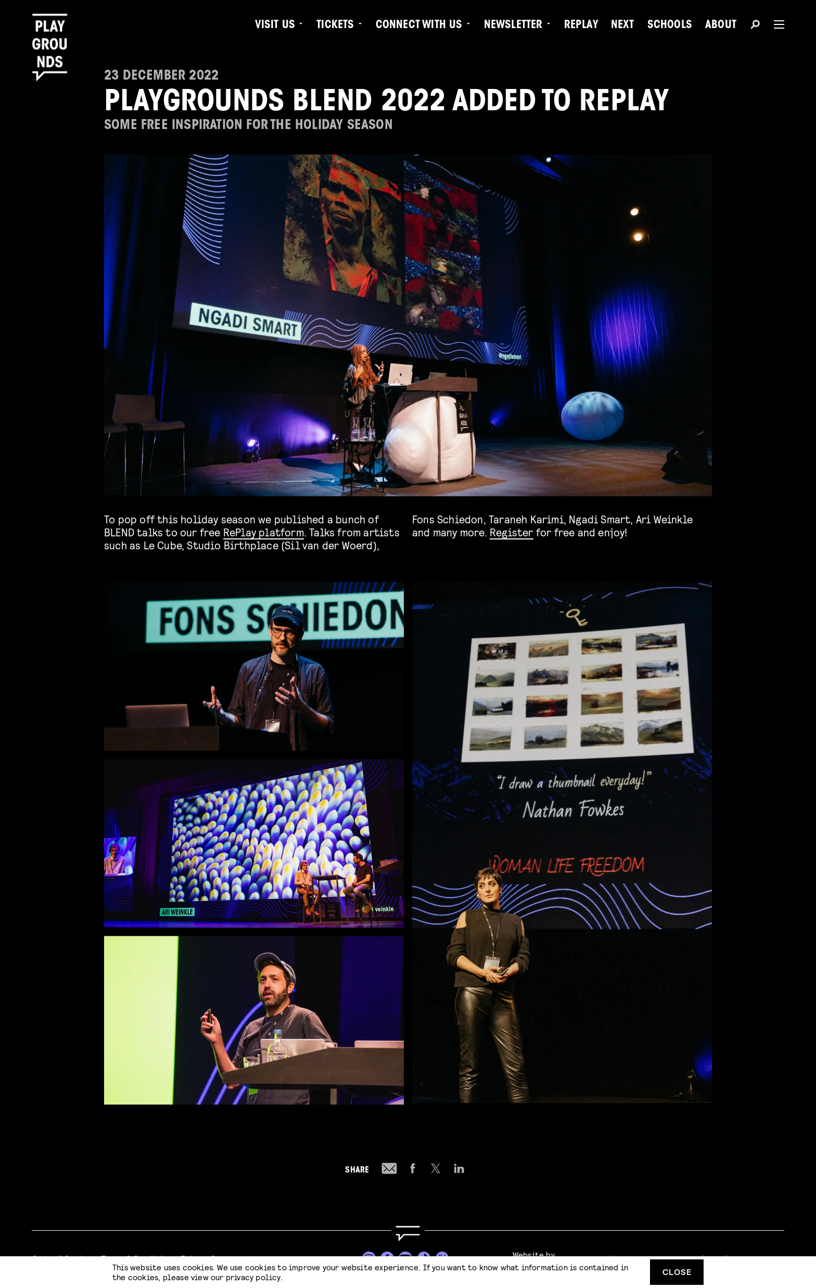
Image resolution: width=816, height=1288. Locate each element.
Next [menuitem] (622, 26)
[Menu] (775, 24)
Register (511, 531)
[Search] (755, 26)
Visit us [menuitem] (275, 26)
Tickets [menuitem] (335, 26)
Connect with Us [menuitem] (419, 26)
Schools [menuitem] (669, 26)
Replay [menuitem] (581, 26)
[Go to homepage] (408, 1233)
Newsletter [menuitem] (513, 26)
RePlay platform (263, 531)
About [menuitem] (720, 26)
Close (677, 1272)
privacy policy (253, 1277)
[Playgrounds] (53, 31)
